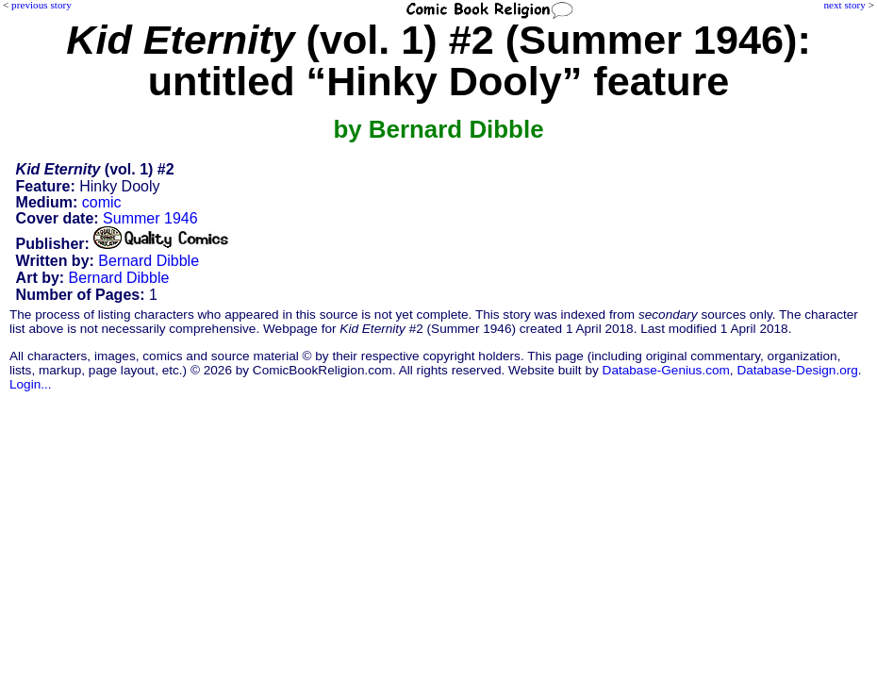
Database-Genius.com (666, 370)
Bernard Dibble (148, 261)
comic (102, 202)
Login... (30, 384)
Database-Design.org (796, 370)
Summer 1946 (150, 218)
